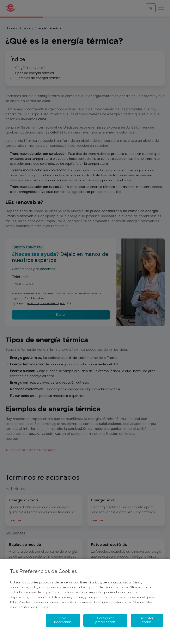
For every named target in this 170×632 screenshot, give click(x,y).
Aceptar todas (146, 620)
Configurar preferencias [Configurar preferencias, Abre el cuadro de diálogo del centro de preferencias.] (105, 620)
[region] (85, 595)
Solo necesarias (63, 620)
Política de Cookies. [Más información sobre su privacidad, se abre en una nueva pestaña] (34, 607)
